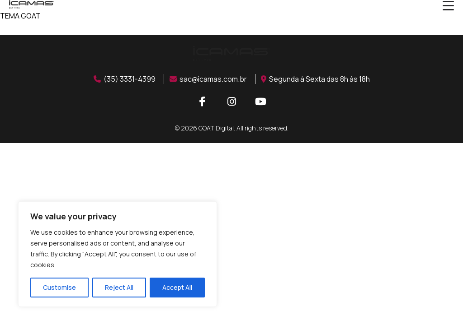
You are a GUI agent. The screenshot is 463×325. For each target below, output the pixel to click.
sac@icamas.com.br (208, 79)
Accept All (177, 287)
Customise (59, 287)
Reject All (119, 287)
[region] (117, 254)
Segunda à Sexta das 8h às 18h (315, 79)
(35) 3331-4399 (125, 79)
